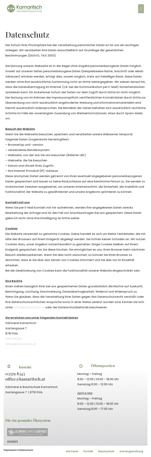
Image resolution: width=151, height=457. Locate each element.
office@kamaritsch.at (30, 307)
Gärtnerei (72, 451)
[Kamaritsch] (26, 9)
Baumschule (106, 451)
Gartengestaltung (131, 451)
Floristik (88, 451)
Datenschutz (25, 450)
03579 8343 (13, 339)
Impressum (10, 450)
